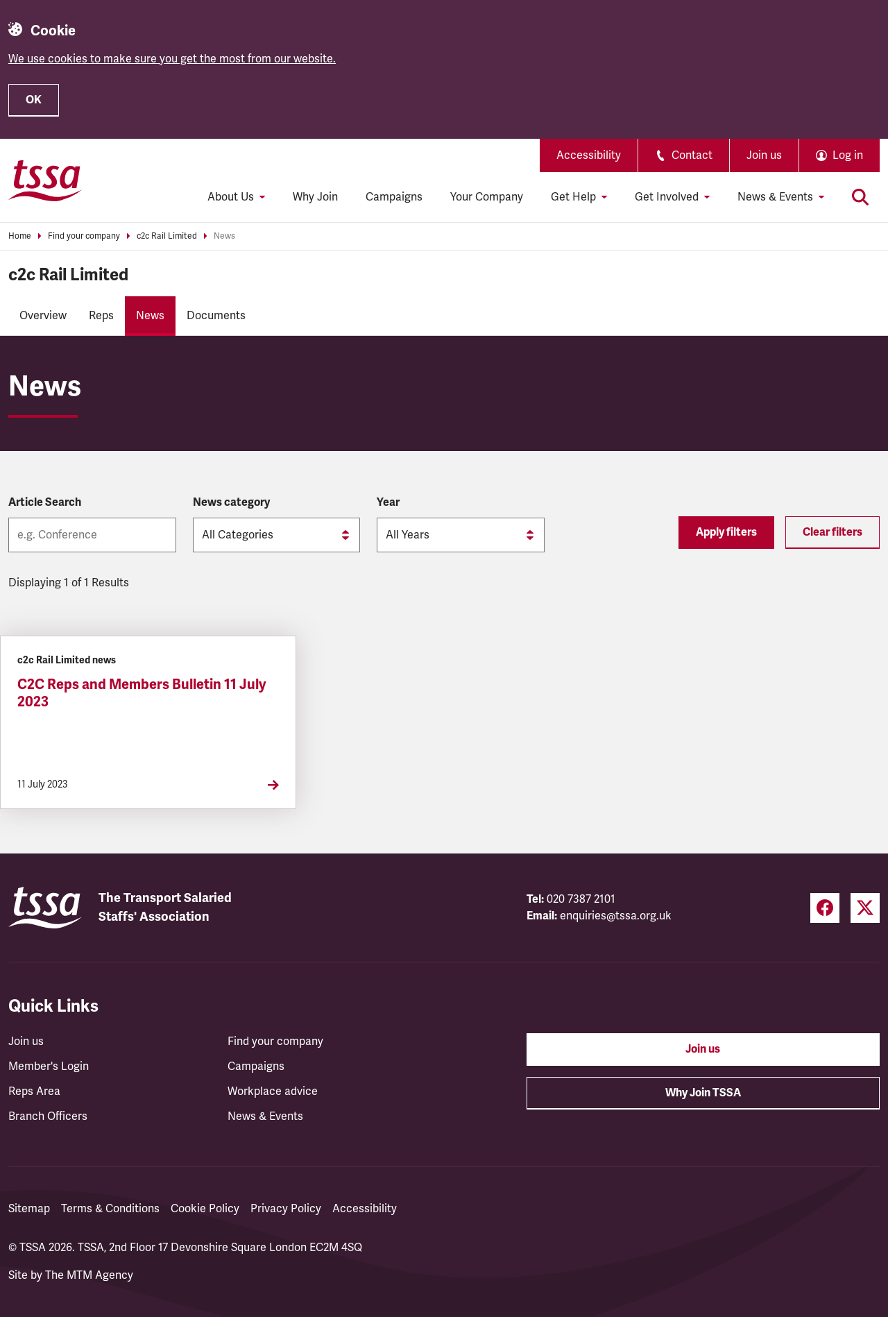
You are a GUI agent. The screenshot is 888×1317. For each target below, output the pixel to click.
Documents (216, 316)
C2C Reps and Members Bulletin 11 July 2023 (141, 693)
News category (231, 502)
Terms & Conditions (110, 1209)
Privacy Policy (285, 1209)
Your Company (486, 197)
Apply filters (726, 532)
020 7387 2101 (581, 899)
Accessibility (588, 155)
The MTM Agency (89, 1275)
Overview (43, 316)
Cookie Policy (205, 1209)
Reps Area (34, 1091)
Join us (764, 155)
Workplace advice (273, 1091)
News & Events (265, 1116)
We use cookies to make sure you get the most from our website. (172, 59)
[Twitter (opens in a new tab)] (865, 908)
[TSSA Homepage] (45, 180)
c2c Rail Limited (167, 236)
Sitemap (29, 1209)
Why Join (315, 197)
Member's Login (48, 1066)
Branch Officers (47, 1116)
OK (34, 100)
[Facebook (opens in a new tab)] (824, 908)
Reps (101, 316)
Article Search (44, 502)
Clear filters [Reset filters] (832, 532)
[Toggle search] (860, 197)
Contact (683, 155)
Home (19, 236)
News (224, 236)
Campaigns (394, 197)
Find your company (84, 236)
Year (388, 502)
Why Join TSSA (703, 1093)
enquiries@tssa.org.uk (616, 916)
